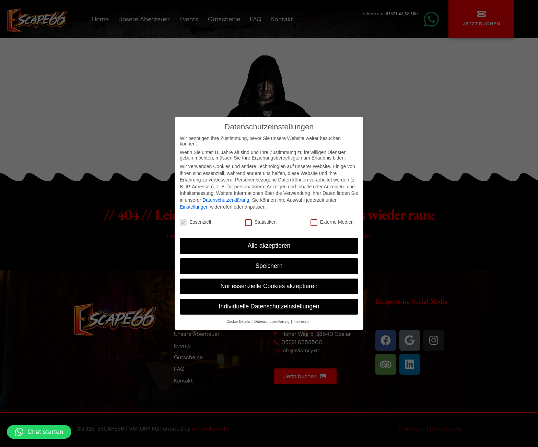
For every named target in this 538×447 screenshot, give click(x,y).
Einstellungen (194, 207)
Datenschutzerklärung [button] (272, 321)
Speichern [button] (269, 265)
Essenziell (195, 222)
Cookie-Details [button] (238, 321)
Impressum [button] (303, 321)
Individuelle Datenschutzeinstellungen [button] (269, 306)
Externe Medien (332, 222)
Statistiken (261, 222)
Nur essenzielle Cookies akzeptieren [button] (268, 286)
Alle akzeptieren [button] (269, 245)
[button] (39, 432)
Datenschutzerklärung (225, 200)
